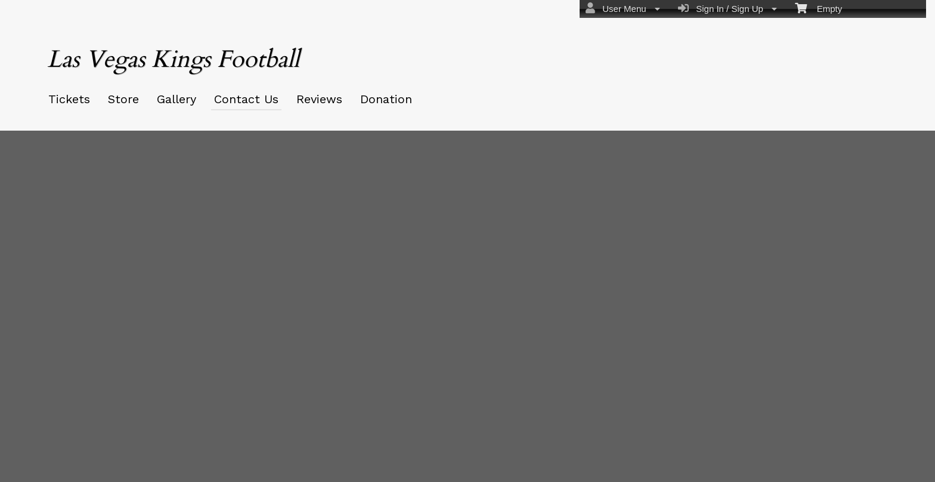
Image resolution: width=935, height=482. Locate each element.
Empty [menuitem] (818, 8)
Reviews (319, 99)
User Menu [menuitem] (623, 8)
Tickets (69, 99)
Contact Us (246, 99)
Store (123, 99)
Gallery (176, 99)
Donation (386, 99)
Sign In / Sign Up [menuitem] (727, 8)
